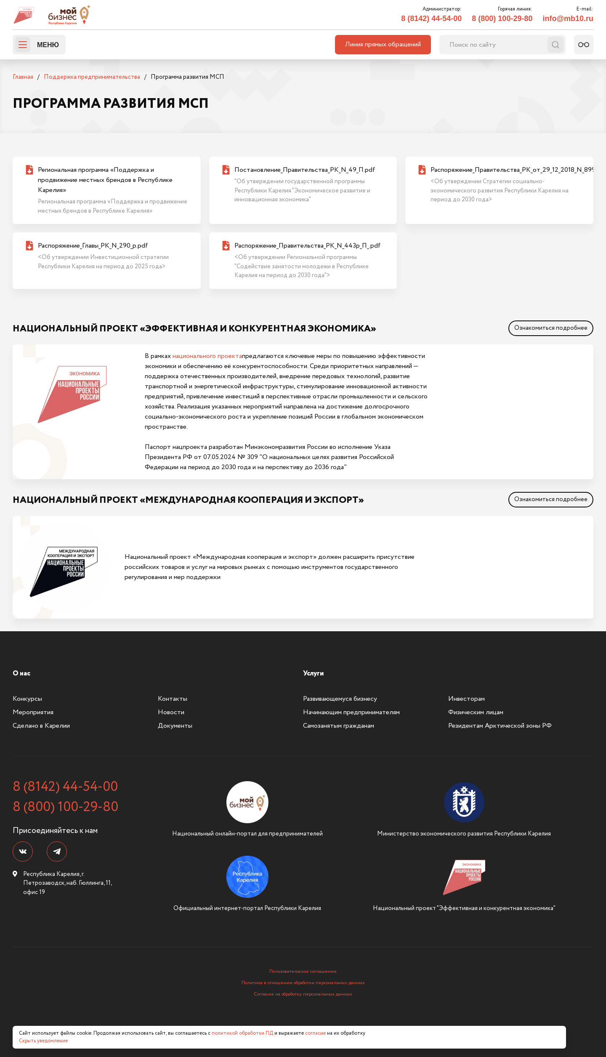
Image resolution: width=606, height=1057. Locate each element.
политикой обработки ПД (242, 1033)
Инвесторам (466, 699)
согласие (315, 1033)
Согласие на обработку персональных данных (303, 994)
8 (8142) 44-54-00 (431, 18)
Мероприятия (33, 712)
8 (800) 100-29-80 (502, 18)
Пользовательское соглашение (303, 971)
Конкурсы (27, 699)
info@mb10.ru (567, 18)
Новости (171, 712)
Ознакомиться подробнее (550, 328)
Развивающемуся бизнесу (340, 699)
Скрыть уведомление (43, 1040)
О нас (21, 673)
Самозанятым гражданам (338, 726)
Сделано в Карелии (41, 726)
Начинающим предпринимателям (351, 712)
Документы (175, 726)
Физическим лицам (475, 712)
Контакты (172, 699)
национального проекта (207, 356)
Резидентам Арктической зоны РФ (500, 726)
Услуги (313, 673)
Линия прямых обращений (383, 44)
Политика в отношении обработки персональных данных (303, 983)
